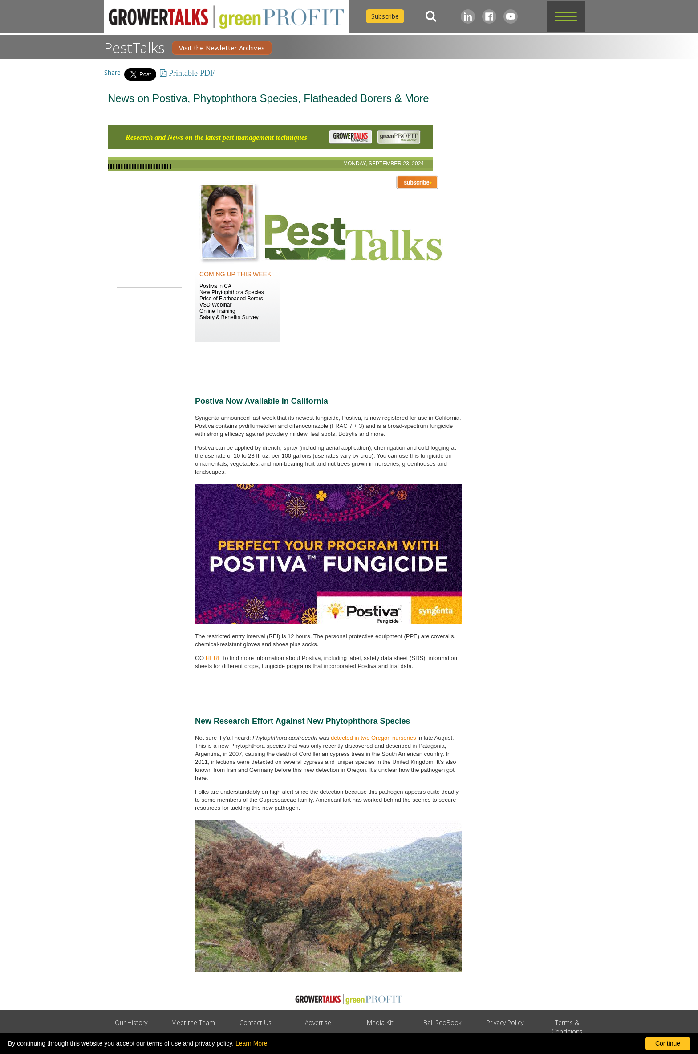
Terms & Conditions (567, 1027)
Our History (131, 1022)
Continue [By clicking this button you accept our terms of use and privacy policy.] (667, 1043)
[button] (566, 16)
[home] (226, 16)
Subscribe (385, 16)
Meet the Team (193, 1022)
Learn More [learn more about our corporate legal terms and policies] (251, 1043)
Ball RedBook (442, 1022)
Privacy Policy (505, 1022)
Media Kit (380, 1022)
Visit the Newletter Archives (222, 47)
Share (112, 72)
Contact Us (255, 1022)
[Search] (431, 16)
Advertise (318, 1022)
